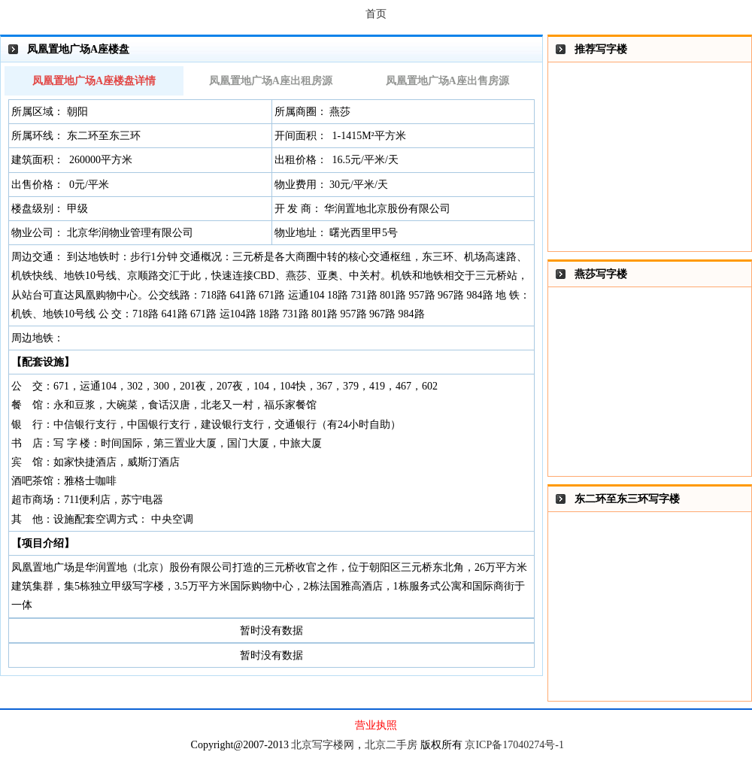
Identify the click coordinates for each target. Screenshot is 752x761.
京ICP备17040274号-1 (514, 744)
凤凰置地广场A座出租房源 (270, 80)
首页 (376, 14)
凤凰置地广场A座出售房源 (447, 80)
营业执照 (376, 725)
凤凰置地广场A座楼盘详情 (94, 80)
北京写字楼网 (322, 744)
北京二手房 (391, 744)
